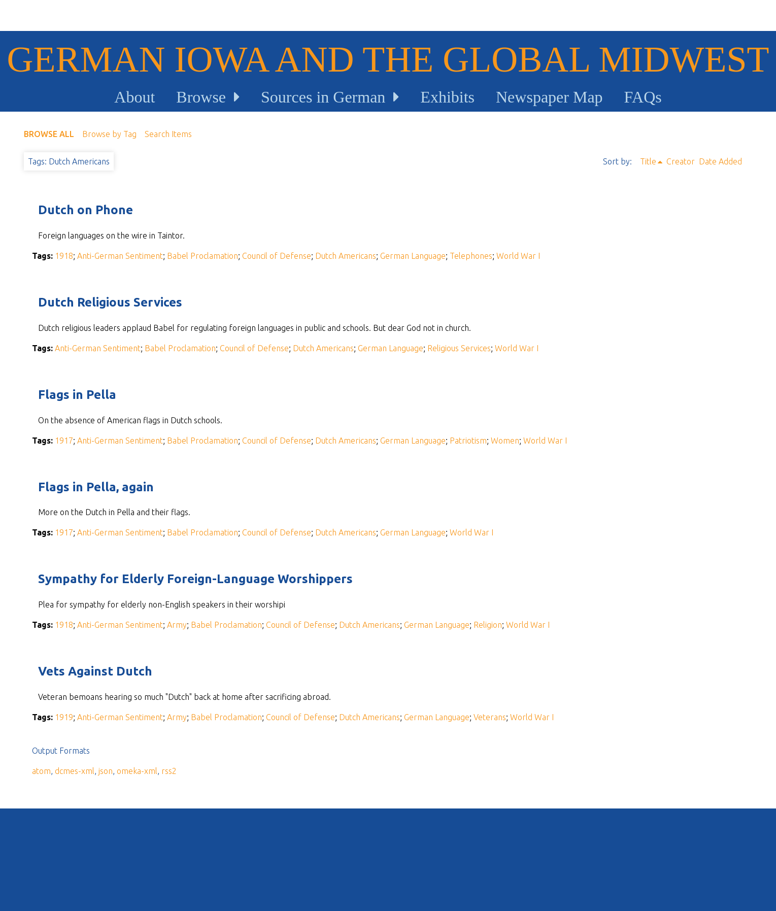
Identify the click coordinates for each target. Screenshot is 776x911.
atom (41, 770)
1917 (64, 440)
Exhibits (447, 97)
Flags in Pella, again (96, 487)
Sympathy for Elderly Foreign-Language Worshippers (195, 579)
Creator (680, 161)
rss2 (169, 770)
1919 (64, 717)
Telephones (471, 255)
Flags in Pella (77, 394)
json (105, 770)
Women (505, 440)
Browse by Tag (109, 134)
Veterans (490, 717)
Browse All (49, 134)
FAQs (643, 97)
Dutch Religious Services (110, 302)
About (134, 97)
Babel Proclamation (202, 255)
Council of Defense (276, 255)
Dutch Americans (345, 255)
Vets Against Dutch (95, 671)
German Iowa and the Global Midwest (388, 59)
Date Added (720, 161)
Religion (488, 624)
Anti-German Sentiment (120, 255)
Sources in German (323, 97)
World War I (518, 255)
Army (177, 624)
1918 (64, 255)
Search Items (168, 134)
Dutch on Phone (85, 210)
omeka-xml (137, 770)
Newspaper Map (549, 97)
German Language (413, 255)
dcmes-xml (74, 770)
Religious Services (459, 348)
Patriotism (468, 440)
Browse (201, 97)
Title (648, 161)
